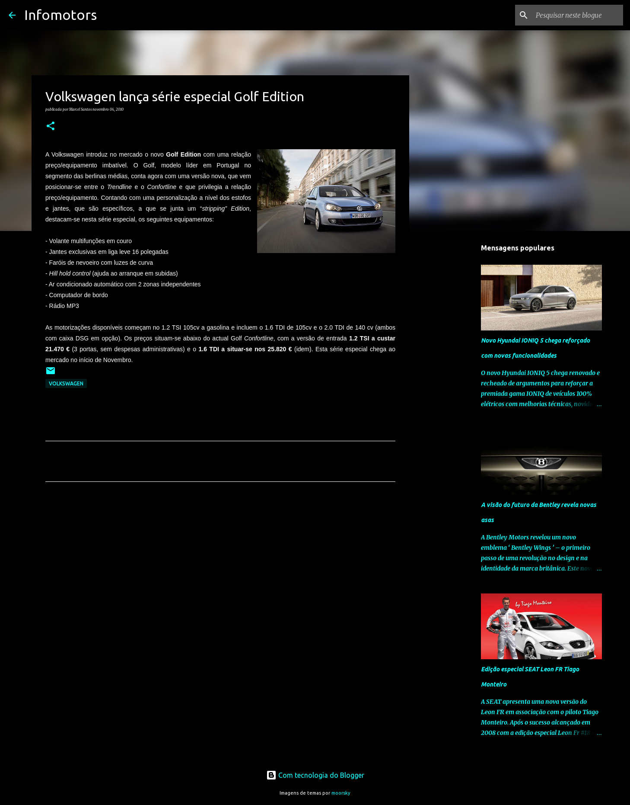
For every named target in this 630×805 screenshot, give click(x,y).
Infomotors (60, 14)
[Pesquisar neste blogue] (577, 15)
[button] (50, 126)
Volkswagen (66, 383)
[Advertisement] (220, 569)
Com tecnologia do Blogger (315, 775)
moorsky (340, 792)
